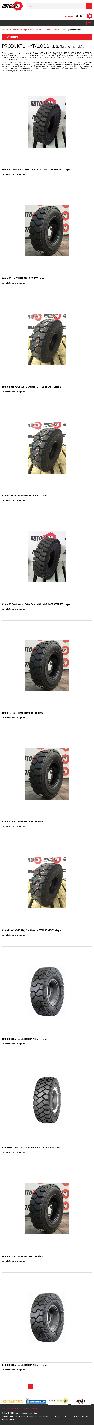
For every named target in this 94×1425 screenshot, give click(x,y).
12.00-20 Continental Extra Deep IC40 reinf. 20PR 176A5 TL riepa (36, 604)
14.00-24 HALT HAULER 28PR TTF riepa (23, 1256)
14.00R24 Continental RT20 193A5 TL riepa (24, 1365)
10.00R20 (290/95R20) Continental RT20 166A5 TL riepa (31, 387)
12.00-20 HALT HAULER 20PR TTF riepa (23, 713)
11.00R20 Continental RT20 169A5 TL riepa (24, 495)
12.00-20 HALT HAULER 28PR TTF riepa (23, 821)
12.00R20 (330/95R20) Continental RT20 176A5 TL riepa (31, 930)
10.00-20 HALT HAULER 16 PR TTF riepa (23, 278)
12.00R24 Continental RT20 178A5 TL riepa (24, 1039)
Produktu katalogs (19, 30)
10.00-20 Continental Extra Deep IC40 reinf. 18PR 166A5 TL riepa (36, 169)
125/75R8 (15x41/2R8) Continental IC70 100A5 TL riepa (31, 1147)
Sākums (5, 30)
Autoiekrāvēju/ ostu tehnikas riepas (44, 30)
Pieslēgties (68, 16)
